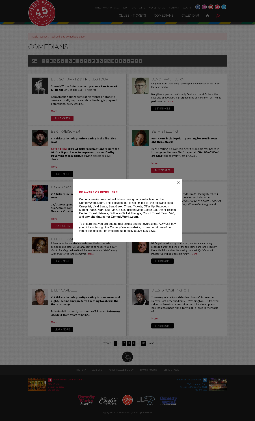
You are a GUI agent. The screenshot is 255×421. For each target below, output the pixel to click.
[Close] (178, 182)
